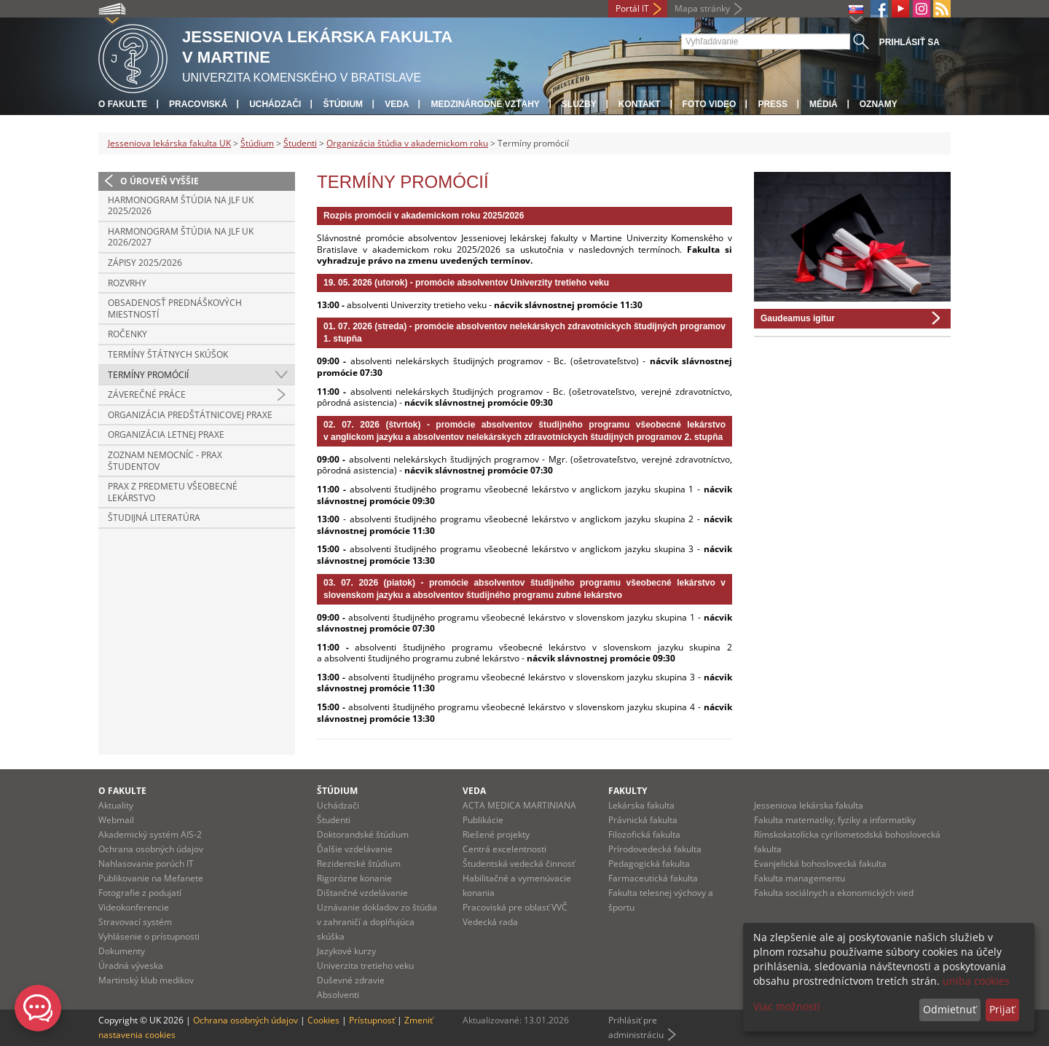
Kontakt (639, 104)
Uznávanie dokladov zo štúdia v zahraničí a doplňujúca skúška (377, 922)
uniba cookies (976, 981)
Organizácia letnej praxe (166, 434)
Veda (397, 104)
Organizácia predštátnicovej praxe (190, 415)
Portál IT (632, 8)
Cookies (323, 1020)
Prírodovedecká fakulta (655, 849)
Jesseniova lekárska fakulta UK (169, 143)
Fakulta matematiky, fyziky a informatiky (835, 820)
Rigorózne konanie (354, 878)
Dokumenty (121, 951)
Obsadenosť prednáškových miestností (175, 308)
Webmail (116, 820)
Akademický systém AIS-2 (150, 834)
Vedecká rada (490, 922)
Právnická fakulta (642, 820)
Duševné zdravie (351, 980)
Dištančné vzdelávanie (362, 892)
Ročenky (127, 334)
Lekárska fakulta (641, 805)
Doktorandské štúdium (363, 834)
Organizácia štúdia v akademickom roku (407, 143)
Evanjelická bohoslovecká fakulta (820, 863)
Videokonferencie (133, 907)
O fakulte (122, 104)
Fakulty (627, 790)
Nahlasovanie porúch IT (146, 863)
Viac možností (786, 1006)
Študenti (300, 143)
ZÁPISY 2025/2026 (145, 262)
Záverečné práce (147, 394)
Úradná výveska (130, 965)
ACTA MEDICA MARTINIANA (519, 805)
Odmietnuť (949, 1009)
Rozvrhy (127, 283)
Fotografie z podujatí (139, 892)
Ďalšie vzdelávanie (355, 849)
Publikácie (483, 820)
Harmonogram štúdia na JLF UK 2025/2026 (181, 206)
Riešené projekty (496, 834)
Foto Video (709, 104)
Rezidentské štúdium (359, 863)
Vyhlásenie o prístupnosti (149, 936)
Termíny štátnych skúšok (168, 354)
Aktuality (115, 805)
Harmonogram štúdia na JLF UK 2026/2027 (181, 237)
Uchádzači (275, 104)
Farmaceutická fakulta (653, 878)
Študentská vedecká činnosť (519, 863)
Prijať (1002, 1009)
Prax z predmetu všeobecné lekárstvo (172, 492)
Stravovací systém (135, 922)
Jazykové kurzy (346, 951)
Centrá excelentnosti (504, 849)
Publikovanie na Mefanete (150, 878)
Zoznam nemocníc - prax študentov (165, 461)
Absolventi (338, 994)
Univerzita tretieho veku (365, 965)
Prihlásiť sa (909, 42)
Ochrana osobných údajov (150, 849)
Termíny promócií (148, 375)
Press (772, 104)
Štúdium (343, 104)
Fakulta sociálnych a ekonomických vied (834, 892)
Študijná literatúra (154, 517)
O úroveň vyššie (159, 181)
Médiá (823, 104)
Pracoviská (198, 104)
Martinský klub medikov (146, 980)
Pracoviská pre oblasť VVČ (515, 907)
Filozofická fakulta (644, 834)
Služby (579, 104)
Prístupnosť (372, 1020)
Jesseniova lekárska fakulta (808, 805)
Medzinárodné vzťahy (485, 104)
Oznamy (878, 104)
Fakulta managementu (799, 878)
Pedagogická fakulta (649, 863)
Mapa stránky (702, 8)
